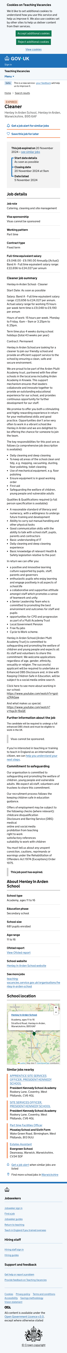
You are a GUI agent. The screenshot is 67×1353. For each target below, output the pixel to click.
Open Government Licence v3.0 (24, 1316)
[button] (34, 1034)
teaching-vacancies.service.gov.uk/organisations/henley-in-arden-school (33, 982)
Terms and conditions (44, 1294)
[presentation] (33, 1034)
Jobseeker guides (14, 1219)
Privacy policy (23, 1294)
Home (8, 93)
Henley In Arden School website (26, 965)
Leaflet (21, 1063)
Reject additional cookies (33, 42)
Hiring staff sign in (14, 1249)
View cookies (34, 49)
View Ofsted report (19, 952)
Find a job (10, 1213)
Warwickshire (49, 1174)
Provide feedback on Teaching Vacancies (26, 1279)
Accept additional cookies (33, 33)
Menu (8, 76)
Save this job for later (25, 134)
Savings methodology (31, 1298)
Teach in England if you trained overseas (25, 1230)
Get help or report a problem (19, 1274)
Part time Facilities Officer (26, 1125)
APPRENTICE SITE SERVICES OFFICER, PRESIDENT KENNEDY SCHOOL (31, 1079)
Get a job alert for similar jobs (30, 125)
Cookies (9, 1294)
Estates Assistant (21, 1144)
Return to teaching (14, 1224)
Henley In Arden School (24, 1014)
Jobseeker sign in (13, 1208)
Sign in (8, 64)
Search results (22, 93)
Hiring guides (12, 1255)
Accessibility (11, 1298)
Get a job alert (20, 1164)
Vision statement (13, 1302)
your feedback (43, 83)
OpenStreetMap (43, 1063)
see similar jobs (30, 152)
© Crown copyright (33, 1345)
